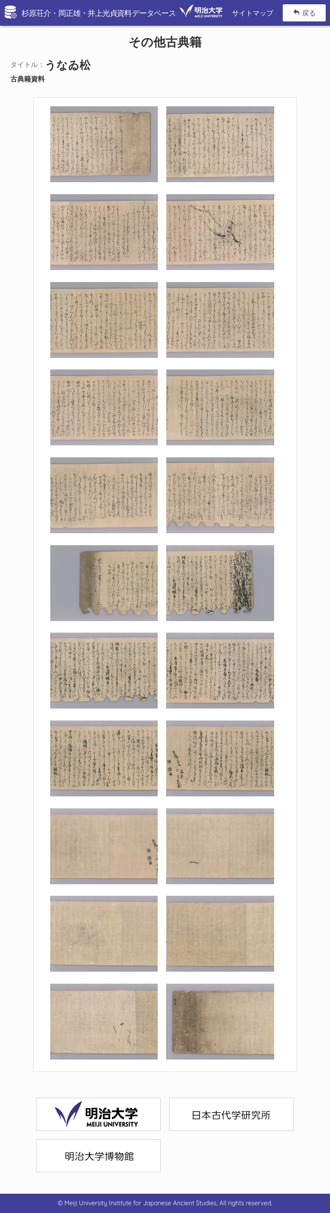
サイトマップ (252, 13)
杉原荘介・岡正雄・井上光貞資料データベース (122, 13)
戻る (304, 13)
